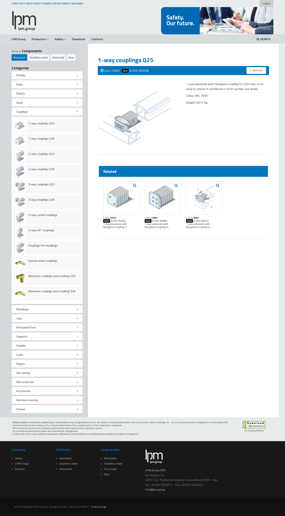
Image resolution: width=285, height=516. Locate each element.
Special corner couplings (42, 260)
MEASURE (256, 70)
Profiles (21, 75)
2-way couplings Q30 (41, 169)
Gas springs (23, 373)
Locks (19, 354)
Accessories (23, 391)
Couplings (22, 111)
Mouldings (22, 309)
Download (78, 39)
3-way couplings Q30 (41, 199)
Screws (20, 409)
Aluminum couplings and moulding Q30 (51, 291)
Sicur (71, 57)
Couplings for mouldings (43, 245)
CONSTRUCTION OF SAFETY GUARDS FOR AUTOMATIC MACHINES (47, 3)
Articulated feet (26, 327)
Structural (58, 57)
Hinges (20, 364)
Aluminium (19, 57)
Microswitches (25, 382)
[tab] (47, 75)
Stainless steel (39, 57)
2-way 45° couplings (41, 230)
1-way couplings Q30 (41, 138)
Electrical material (27, 400)
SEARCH (263, 39)
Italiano (266, 3)
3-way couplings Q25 (41, 184)
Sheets (20, 93)
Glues (19, 102)
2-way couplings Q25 (41, 154)
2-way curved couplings (42, 215)
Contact (18, 469)
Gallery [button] (60, 39)
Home (17, 458)
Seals (19, 84)
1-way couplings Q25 (41, 123)
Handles (21, 345)
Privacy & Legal (98, 507)
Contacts (97, 39)
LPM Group (18, 39)
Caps (19, 318)
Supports (21, 336)
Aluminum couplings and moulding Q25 (51, 276)
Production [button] (40, 39)
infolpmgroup (155, 489)
